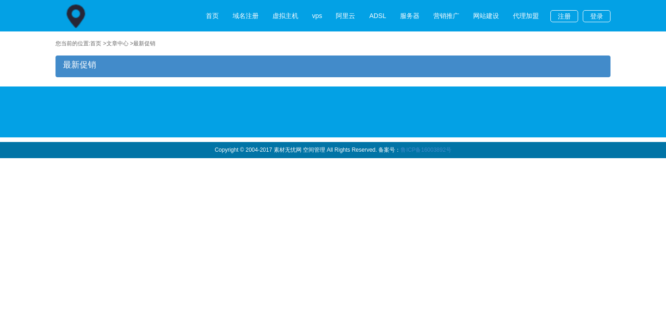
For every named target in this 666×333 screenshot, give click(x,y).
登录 (596, 16)
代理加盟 (526, 15)
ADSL (377, 15)
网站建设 (486, 15)
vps (317, 15)
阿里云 (345, 15)
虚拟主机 (285, 15)
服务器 (409, 15)
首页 (212, 15)
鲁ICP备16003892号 (426, 150)
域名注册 (246, 15)
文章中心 (117, 43)
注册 (564, 16)
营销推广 (446, 15)
